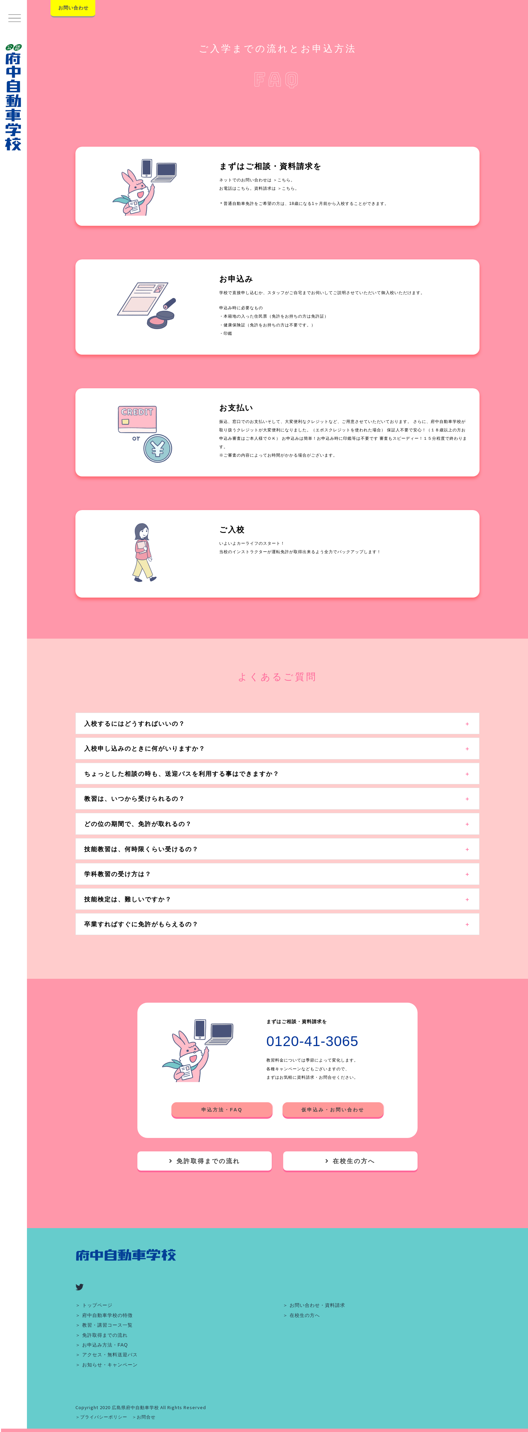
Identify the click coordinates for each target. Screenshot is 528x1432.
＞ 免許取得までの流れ (101, 1335)
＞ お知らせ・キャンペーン (106, 1364)
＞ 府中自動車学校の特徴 (104, 1315)
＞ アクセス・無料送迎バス (106, 1354)
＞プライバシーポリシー (101, 1417)
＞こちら (282, 180)
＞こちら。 (288, 188)
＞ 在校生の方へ (301, 1315)
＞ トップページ (93, 1305)
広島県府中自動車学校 (135, 1407)
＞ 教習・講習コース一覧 (104, 1325)
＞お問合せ (144, 1417)
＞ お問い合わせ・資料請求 (314, 1305)
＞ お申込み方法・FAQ (101, 1345)
